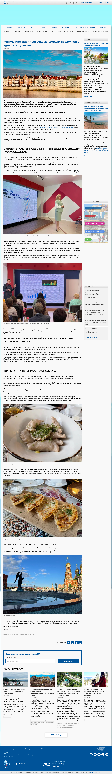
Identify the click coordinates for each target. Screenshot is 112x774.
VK (70, 3)
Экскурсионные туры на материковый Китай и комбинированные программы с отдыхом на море (95, 295)
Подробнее (88, 156)
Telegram (76, 3)
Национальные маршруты (94, 231)
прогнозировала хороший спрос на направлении (56, 127)
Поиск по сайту (103, 3)
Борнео (13, 714)
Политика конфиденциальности (13, 749)
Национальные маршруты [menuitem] (84, 27)
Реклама (36, 749)
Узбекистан (61, 723)
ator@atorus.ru (17, 765)
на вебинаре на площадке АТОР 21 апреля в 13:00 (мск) (96, 150)
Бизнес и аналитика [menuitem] (25, 27)
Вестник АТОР (90, 216)
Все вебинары (92, 337)
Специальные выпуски (93, 208)
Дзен (64, 3)
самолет (24, 714)
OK (73, 3)
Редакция (28, 749)
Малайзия (7, 714)
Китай (32, 720)
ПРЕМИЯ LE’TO (48, 32)
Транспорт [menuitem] (42, 27)
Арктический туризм (32, 32)
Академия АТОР (83, 32)
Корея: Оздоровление (100, 32)
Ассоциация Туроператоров (11, 2)
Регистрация (89, 3)
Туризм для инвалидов (65, 32)
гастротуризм (23, 634)
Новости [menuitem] (9, 27)
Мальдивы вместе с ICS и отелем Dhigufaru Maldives (95, 331)
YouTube (67, 3)
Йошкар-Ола (14, 634)
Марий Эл (6, 634)
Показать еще (56, 735)
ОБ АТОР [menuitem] (103, 27)
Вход (82, 3)
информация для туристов (65, 727)
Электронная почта (10, 657)
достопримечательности (37, 722)
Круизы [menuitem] (54, 27)
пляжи (18, 714)
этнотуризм (31, 634)
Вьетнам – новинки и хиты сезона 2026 (95, 323)
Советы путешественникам (94, 224)
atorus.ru (92, 772)
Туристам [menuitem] (66, 27)
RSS (42, 749)
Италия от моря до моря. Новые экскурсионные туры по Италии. (95, 305)
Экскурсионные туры (41, 720)
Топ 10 (88, 239)
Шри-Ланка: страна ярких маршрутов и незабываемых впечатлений (94, 314)
